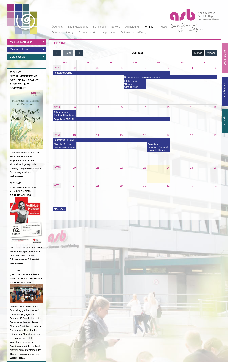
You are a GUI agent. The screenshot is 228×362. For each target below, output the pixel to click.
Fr (158, 62)
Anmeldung (132, 26)
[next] (79, 53)
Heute (67, 52)
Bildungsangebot (78, 26)
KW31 (57, 185)
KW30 (57, 167)
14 (97, 134)
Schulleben (99, 26)
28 (97, 185)
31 (168, 185)
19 (215, 134)
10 (168, 107)
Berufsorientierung (63, 32)
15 (121, 134)
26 (215, 167)
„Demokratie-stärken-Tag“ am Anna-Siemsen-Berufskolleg (26, 278)
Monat (198, 52)
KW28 (57, 106)
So (205, 62)
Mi (111, 62)
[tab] (26, 42)
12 (215, 107)
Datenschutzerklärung (133, 32)
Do (135, 62)
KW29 (57, 134)
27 (74, 185)
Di (88, 62)
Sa (182, 62)
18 (191, 134)
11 (191, 107)
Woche (211, 52)
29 (74, 67)
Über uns (57, 26)
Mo (65, 62)
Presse (163, 26)
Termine (148, 26)
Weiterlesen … (18, 176)
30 (97, 67)
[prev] (57, 53)
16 (144, 134)
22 (121, 167)
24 (168, 167)
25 (191, 167)
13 (74, 134)
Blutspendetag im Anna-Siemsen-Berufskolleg (23, 191)
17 (168, 134)
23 (144, 167)
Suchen (91, 13)
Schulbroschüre (88, 32)
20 (74, 167)
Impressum (108, 32)
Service (115, 26)
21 (97, 167)
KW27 (57, 67)
